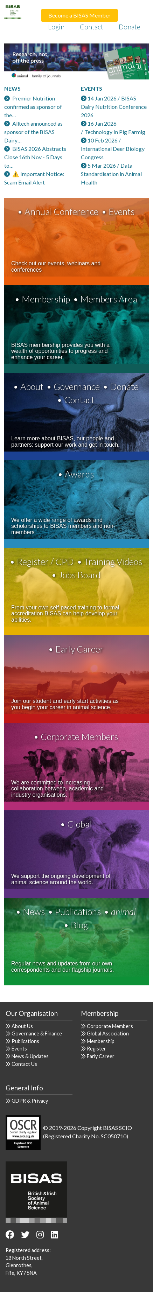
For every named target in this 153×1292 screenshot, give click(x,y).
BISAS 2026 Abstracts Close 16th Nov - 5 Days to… (35, 157)
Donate (129, 27)
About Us (22, 1026)
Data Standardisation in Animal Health (111, 174)
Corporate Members (79, 736)
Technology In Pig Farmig (114, 131)
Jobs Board (79, 575)
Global (79, 824)
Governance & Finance (37, 1033)
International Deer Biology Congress (113, 152)
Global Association (108, 1033)
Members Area (108, 299)
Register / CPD (45, 561)
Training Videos (113, 561)
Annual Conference (61, 211)
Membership (46, 299)
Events (121, 211)
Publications (78, 911)
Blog (79, 925)
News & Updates (30, 1056)
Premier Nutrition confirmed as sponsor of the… (33, 106)
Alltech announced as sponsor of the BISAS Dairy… (33, 132)
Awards (79, 474)
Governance (77, 386)
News (34, 911)
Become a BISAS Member (79, 15)
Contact (91, 27)
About (31, 386)
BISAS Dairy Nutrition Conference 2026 (114, 106)
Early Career (79, 649)
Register (96, 1049)
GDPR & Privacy (30, 1101)
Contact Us (24, 1064)
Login (56, 27)
